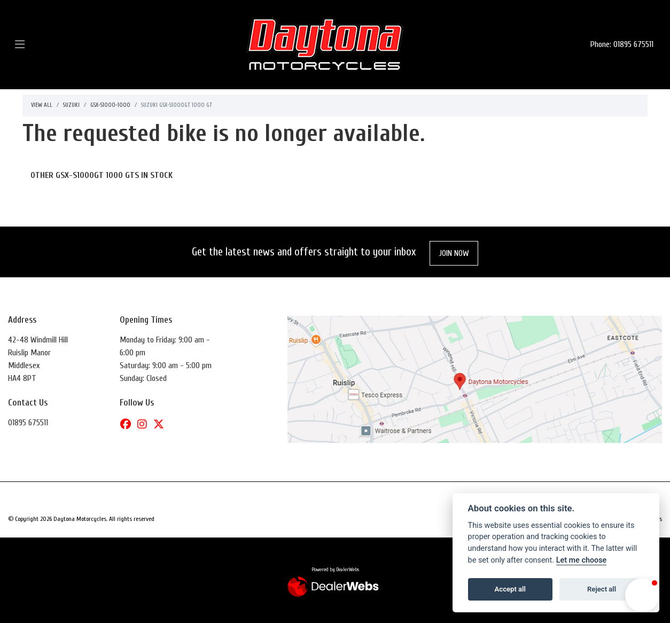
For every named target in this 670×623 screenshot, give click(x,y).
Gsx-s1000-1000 (110, 105)
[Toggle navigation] (36, 44)
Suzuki (71, 105)
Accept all (510, 589)
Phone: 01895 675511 (621, 44)
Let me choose (581, 560)
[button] (642, 595)
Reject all (601, 589)
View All (41, 105)
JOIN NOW (454, 253)
